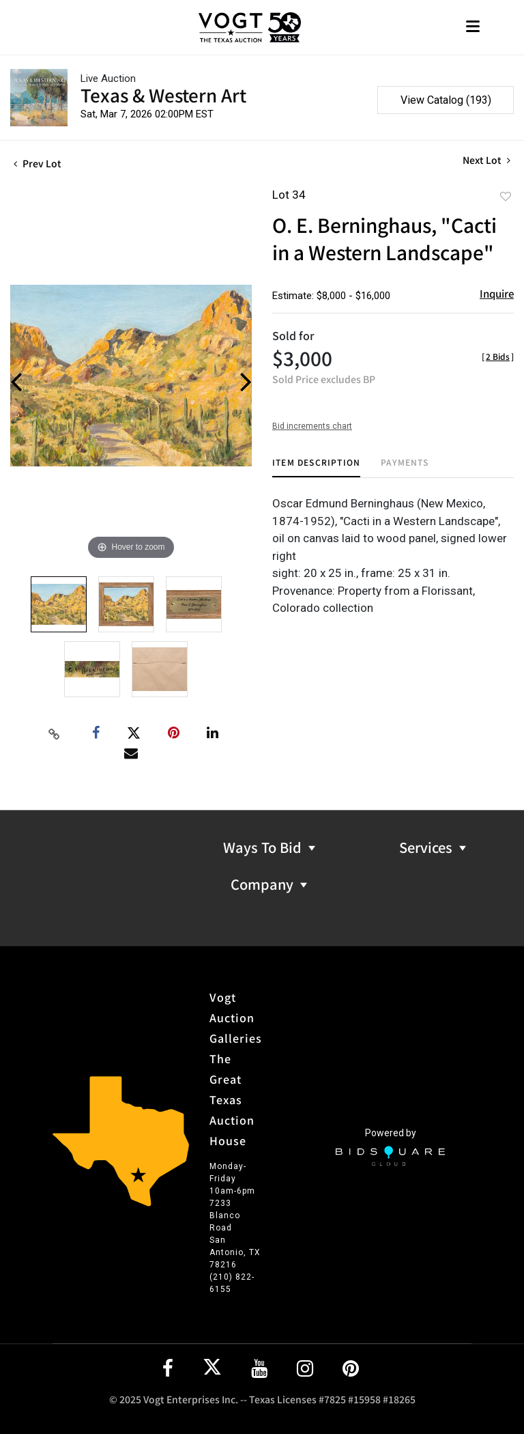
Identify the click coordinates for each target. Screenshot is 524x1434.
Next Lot (486, 160)
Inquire (497, 293)
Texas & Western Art (163, 94)
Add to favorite (505, 196)
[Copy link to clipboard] (54, 733)
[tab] (316, 467)
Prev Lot (37, 163)
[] (498, 356)
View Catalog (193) (446, 100)
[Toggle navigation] (473, 27)
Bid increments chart (312, 426)
